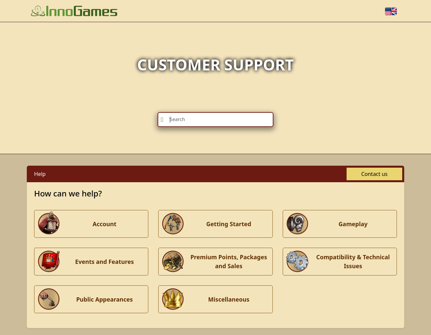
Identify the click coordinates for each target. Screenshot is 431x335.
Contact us (374, 174)
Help (40, 174)
